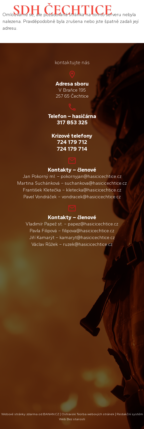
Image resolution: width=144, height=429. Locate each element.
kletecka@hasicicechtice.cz (93, 190)
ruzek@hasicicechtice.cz (88, 244)
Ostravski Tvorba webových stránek (87, 414)
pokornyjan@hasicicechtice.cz (91, 176)
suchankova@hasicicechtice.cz (96, 183)
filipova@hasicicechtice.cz (88, 230)
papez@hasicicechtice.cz (93, 224)
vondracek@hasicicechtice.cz (91, 197)
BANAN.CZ (51, 414)
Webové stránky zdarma (19, 414)
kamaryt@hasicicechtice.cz (87, 237)
